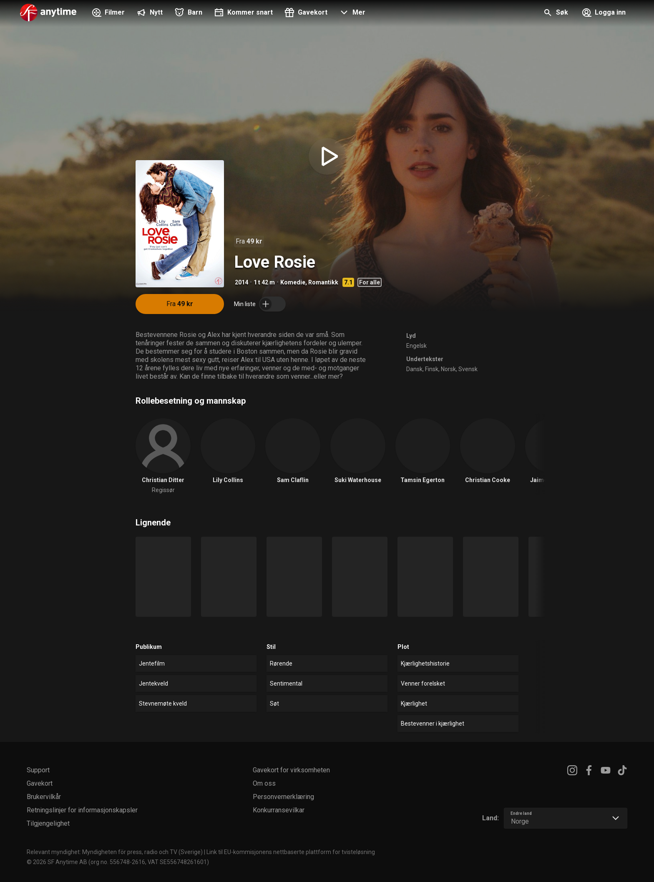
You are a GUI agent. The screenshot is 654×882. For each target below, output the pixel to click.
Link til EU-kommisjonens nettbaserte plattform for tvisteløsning (290, 852)
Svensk (468, 369)
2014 (241, 282)
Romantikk (323, 282)
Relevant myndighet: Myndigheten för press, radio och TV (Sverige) (115, 852)
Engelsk (416, 345)
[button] (351, 13)
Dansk (414, 369)
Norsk (448, 369)
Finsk (431, 369)
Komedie (292, 282)
